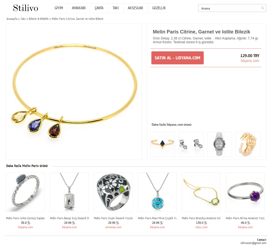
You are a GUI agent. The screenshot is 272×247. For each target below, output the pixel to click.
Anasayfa (12, 19)
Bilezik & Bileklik (39, 19)
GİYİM (59, 8)
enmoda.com (113, 227)
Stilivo (25, 7)
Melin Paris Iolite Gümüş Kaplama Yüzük (30, 218)
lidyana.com (250, 60)
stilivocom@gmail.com (253, 243)
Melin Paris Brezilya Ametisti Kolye (203, 218)
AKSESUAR (135, 8)
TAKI (116, 8)
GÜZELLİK (159, 8)
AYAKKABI (79, 8)
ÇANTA (99, 8)
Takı (23, 19)
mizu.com (201, 227)
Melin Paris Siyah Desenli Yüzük (113, 218)
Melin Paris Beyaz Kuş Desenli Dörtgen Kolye (77, 218)
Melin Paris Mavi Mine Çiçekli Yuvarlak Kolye (165, 218)
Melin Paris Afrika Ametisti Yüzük (246, 218)
